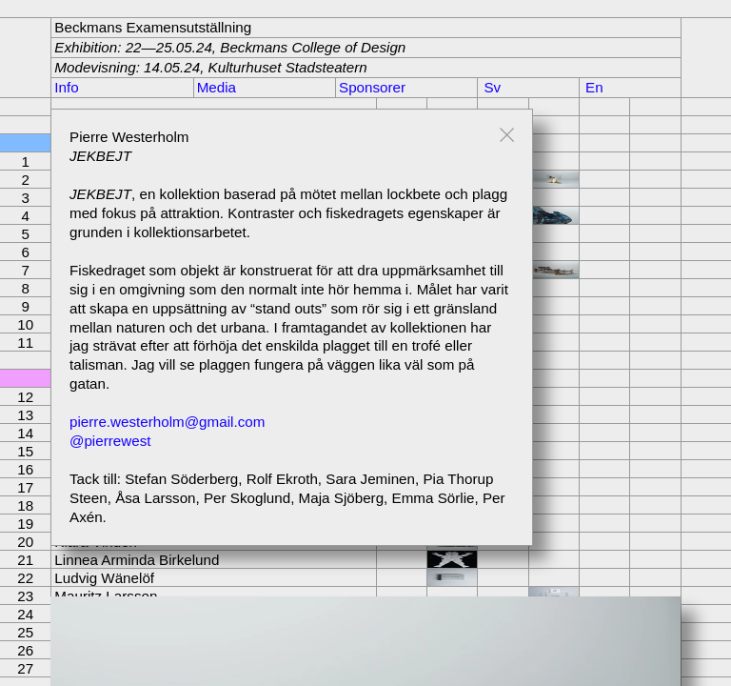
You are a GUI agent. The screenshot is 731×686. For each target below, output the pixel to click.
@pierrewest (109, 441)
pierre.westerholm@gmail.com (167, 422)
